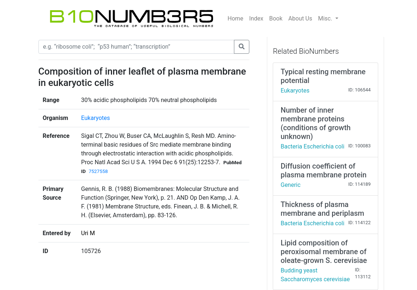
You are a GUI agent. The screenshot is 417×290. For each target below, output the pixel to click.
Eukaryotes (95, 117)
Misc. (326, 18)
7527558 (98, 171)
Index (256, 18)
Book (275, 18)
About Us (300, 18)
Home (235, 18)
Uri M (88, 233)
